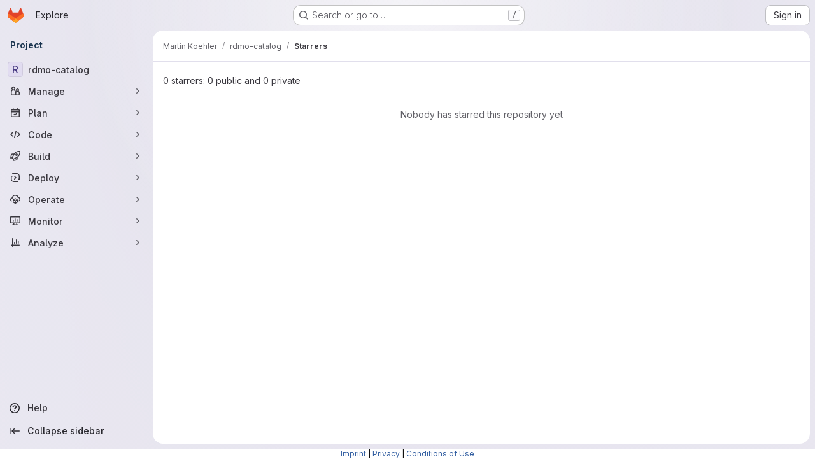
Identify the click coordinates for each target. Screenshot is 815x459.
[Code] (76, 134)
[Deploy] (76, 177)
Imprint (353, 453)
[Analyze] (76, 242)
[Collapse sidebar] (76, 431)
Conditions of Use (440, 453)
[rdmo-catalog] (76, 69)
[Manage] (76, 91)
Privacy (386, 453)
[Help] (76, 408)
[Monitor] (76, 221)
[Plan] (76, 112)
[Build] (76, 156)
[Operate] (76, 199)
